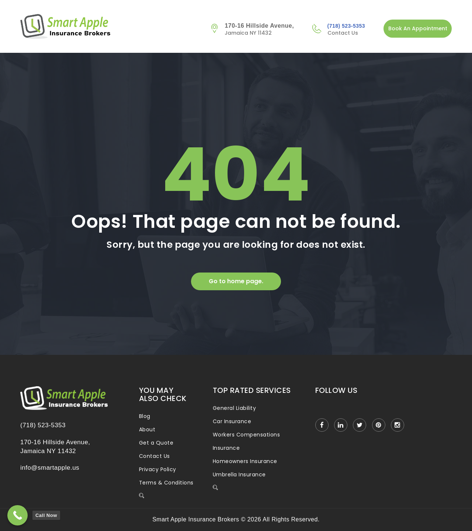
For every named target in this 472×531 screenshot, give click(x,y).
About (147, 429)
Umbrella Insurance (239, 474)
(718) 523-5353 (346, 26)
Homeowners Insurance (245, 461)
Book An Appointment (417, 28)
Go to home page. (236, 281)
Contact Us (154, 456)
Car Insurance (232, 421)
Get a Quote (156, 442)
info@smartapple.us (49, 467)
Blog (144, 416)
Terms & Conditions (166, 482)
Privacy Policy (157, 469)
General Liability (234, 408)
